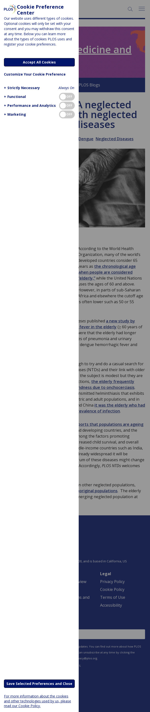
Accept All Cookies (39, 62)
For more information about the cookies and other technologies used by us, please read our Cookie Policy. (37, 701)
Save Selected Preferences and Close (39, 683)
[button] (21, 87)
